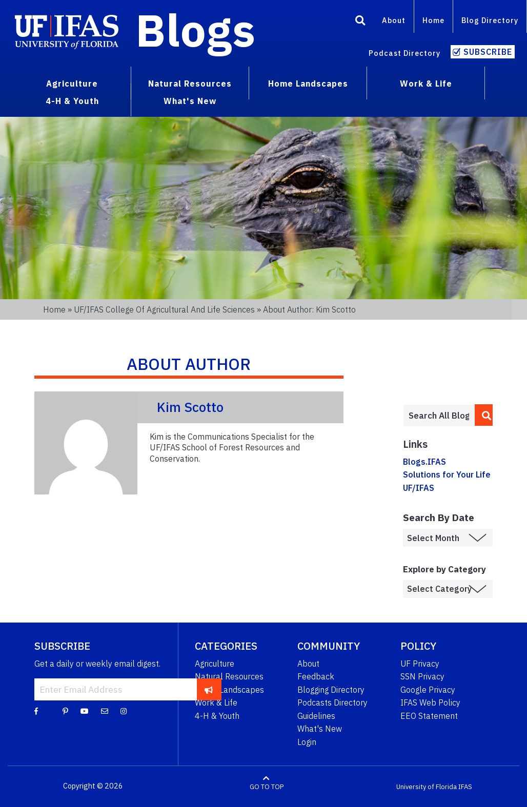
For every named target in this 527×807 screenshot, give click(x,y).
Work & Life (216, 702)
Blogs (195, 30)
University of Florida (426, 786)
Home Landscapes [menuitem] (308, 83)
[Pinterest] (65, 711)
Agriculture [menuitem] (72, 83)
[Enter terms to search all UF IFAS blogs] (439, 415)
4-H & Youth (217, 716)
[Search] (360, 22)
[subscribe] (209, 689)
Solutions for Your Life (447, 474)
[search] (484, 415)
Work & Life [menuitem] (426, 83)
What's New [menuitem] (190, 101)
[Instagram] (123, 711)
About (394, 20)
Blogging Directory (330, 690)
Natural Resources (229, 676)
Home (433, 20)
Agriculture (214, 663)
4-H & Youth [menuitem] (72, 101)
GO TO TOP (266, 786)
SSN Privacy (422, 676)
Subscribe (487, 52)
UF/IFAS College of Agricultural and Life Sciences (164, 309)
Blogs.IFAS (424, 462)
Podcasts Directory (332, 702)
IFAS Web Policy (430, 702)
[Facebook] (36, 711)
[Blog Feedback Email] (104, 711)
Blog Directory (489, 20)
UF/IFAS (418, 488)
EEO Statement (429, 716)
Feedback (315, 676)
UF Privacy (419, 663)
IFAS (465, 786)
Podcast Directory (404, 53)
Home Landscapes (229, 690)
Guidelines (316, 716)
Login (306, 742)
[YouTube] (84, 711)
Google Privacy (427, 690)
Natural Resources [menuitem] (190, 83)
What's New (319, 728)
